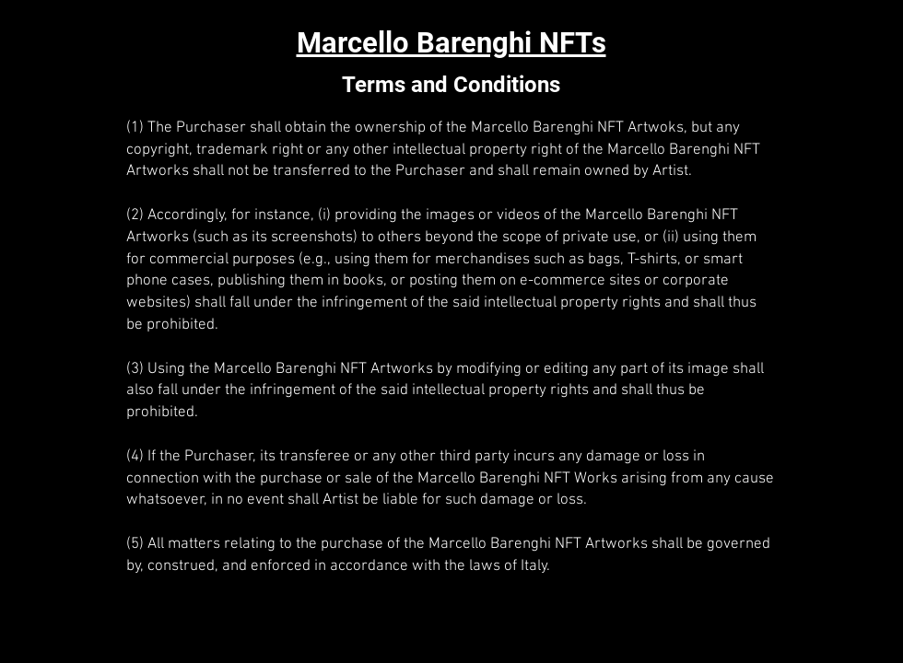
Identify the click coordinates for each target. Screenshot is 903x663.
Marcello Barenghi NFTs (451, 43)
